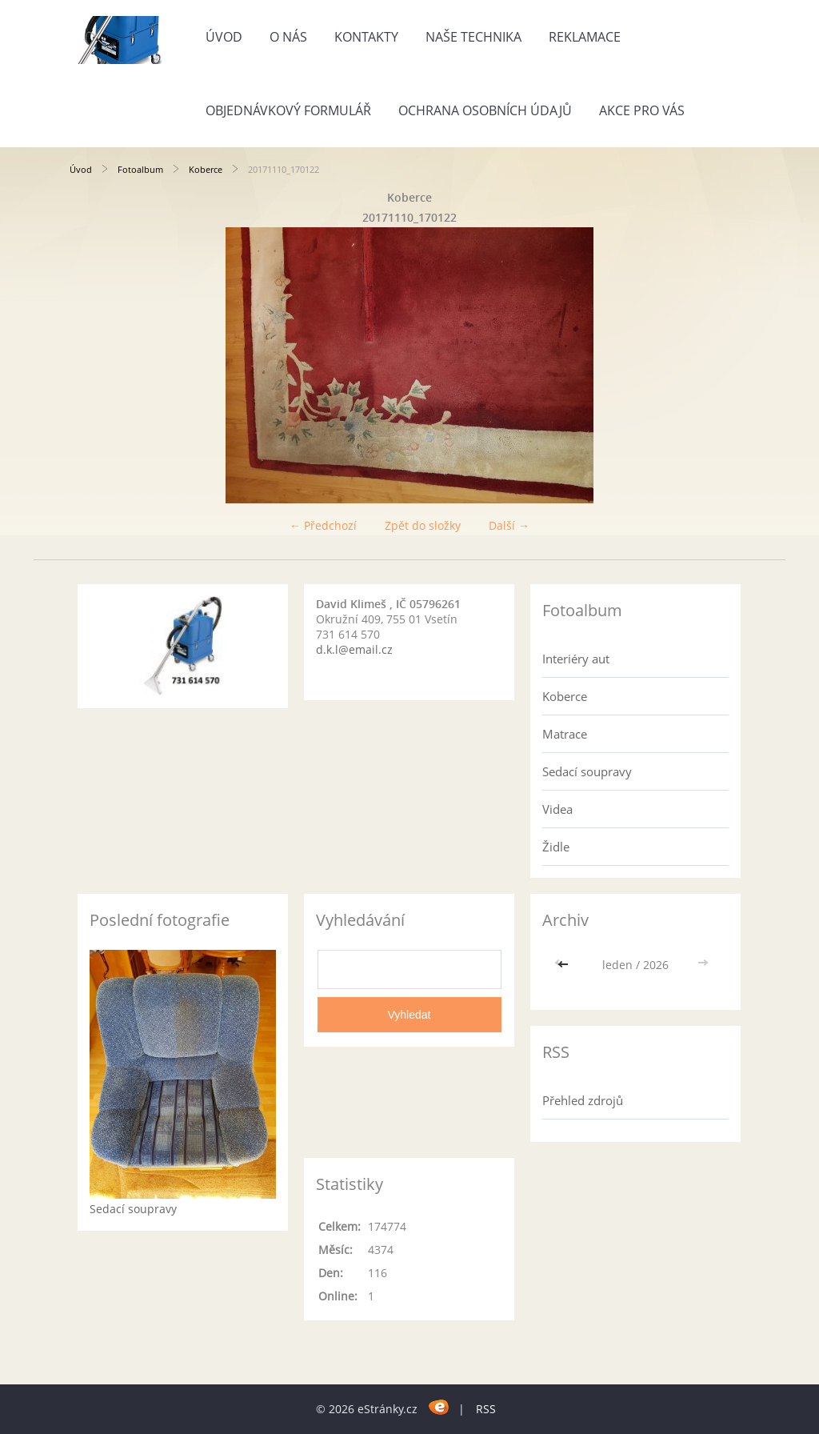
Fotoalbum (140, 169)
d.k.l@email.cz (354, 649)
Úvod (224, 37)
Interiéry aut (575, 659)
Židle (555, 847)
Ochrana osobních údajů (485, 110)
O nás (288, 37)
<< (564, 964)
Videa (557, 809)
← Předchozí (323, 525)
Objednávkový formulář (288, 110)
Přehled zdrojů (582, 1100)
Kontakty (366, 37)
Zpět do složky (423, 525)
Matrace (564, 734)
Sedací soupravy (587, 771)
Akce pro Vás (642, 110)
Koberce (205, 169)
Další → (509, 525)
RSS (486, 1408)
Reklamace (585, 37)
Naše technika (473, 37)
